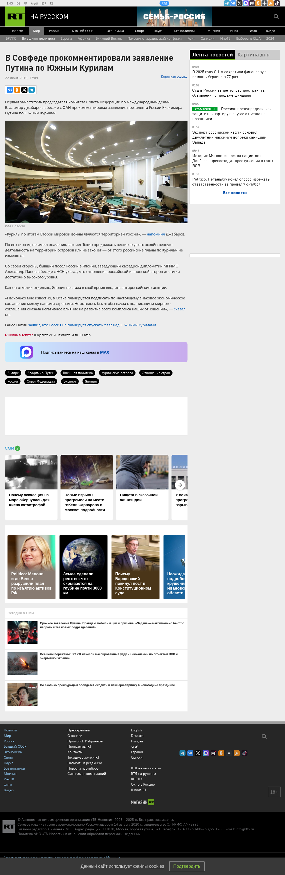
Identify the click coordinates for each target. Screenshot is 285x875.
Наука (158, 30)
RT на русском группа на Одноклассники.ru (258, 3)
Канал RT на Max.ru (246, 3)
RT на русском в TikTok (277, 3)
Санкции (207, 38)
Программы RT (79, 746)
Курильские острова (117, 372)
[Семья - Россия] (174, 16)
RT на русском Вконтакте (233, 3)
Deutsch (137, 735)
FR (25, 3)
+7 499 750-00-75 (192, 829)
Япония (91, 381)
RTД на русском (143, 773)
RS (51, 3)
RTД (164, 3)
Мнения (214, 30)
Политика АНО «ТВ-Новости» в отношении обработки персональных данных (79, 833)
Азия (191, 38)
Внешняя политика (38, 38)
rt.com (50, 824)
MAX (104, 352)
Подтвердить (186, 866)
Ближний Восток (109, 38)
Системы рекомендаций (87, 773)
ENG (10, 3)
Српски (136, 757)
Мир (36, 30)
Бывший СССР (82, 30)
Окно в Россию (143, 784)
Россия (54, 30)
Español (137, 752)
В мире (13, 372)
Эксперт (70, 381)
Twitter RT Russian (239, 3)
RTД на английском (146, 768)
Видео (270, 30)
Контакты (75, 751)
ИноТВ (235, 30)
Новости (16, 30)
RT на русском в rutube (252, 3)
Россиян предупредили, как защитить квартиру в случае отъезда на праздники (232, 113)
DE (18, 3)
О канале (75, 735)
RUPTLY (137, 778)
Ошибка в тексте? (19, 335)
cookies (156, 866)
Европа (66, 38)
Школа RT (138, 789)
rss (271, 3)
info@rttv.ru (245, 829)
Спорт (139, 30)
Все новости (235, 192)
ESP (44, 3)
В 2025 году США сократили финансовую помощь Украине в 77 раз (229, 74)
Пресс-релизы (79, 730)
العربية (34, 3)
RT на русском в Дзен (265, 3)
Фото (253, 30)
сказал (179, 308)
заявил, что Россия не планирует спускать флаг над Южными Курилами (92, 324)
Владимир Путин (41, 372)
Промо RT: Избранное (85, 741)
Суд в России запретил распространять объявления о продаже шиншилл (228, 92)
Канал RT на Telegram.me (227, 3)
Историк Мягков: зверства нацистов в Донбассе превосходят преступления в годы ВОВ (232, 160)
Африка (84, 38)
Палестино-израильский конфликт (155, 38)
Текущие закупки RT (83, 757)
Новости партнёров (83, 768)
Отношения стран (156, 372)
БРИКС (11, 38)
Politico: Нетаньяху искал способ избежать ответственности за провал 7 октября (231, 181)
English (136, 730)
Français (137, 741)
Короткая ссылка (174, 76)
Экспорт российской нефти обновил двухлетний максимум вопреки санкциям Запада (229, 137)
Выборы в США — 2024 (255, 38)
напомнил (156, 233)
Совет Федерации (41, 381)
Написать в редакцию (85, 762)
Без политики (184, 30)
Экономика (115, 30)
